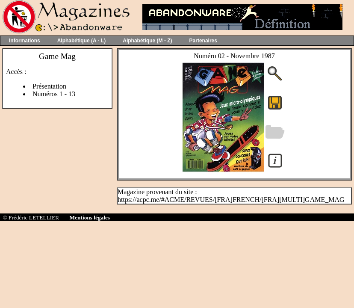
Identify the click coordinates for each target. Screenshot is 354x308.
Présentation (49, 86)
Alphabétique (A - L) (81, 41)
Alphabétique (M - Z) (147, 41)
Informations (24, 41)
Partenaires (203, 41)
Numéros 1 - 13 (53, 94)
